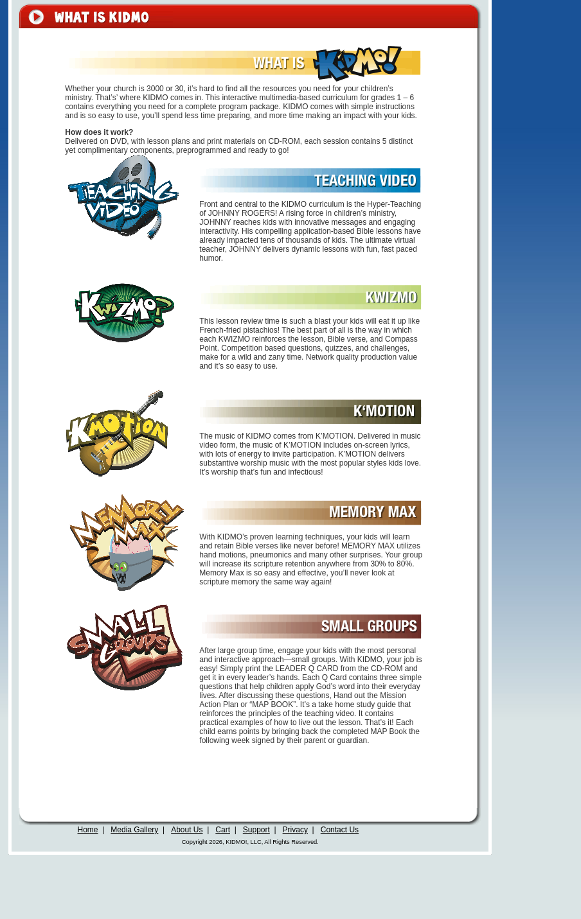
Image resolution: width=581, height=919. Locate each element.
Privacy (295, 829)
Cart (222, 829)
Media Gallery (134, 829)
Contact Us (340, 829)
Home (88, 829)
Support (256, 829)
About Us (186, 829)
